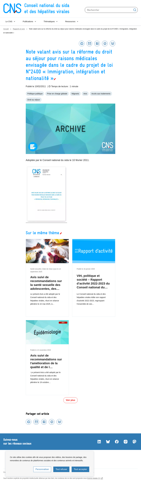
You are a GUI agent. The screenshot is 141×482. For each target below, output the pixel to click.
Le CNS (9, 21)
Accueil (6, 29)
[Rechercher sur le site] (111, 10)
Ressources (70, 21)
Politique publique (35, 94)
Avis (85, 94)
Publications (28, 21)
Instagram (125, 441)
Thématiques (49, 21)
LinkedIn (99, 441)
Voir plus (70, 400)
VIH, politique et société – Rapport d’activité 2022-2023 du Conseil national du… (93, 281)
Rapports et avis (19, 29)
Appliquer (135, 10)
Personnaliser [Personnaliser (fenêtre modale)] (42, 469)
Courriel (89, 43)
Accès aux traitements (100, 94)
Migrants (75, 94)
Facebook (105, 43)
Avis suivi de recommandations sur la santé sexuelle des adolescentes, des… (46, 282)
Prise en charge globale (57, 94)
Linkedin (97, 43)
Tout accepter (80, 469)
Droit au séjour (33, 100)
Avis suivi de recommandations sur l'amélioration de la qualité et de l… (46, 361)
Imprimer (81, 43)
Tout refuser (61, 469)
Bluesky (112, 43)
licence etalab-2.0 (93, 478)
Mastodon (134, 441)
